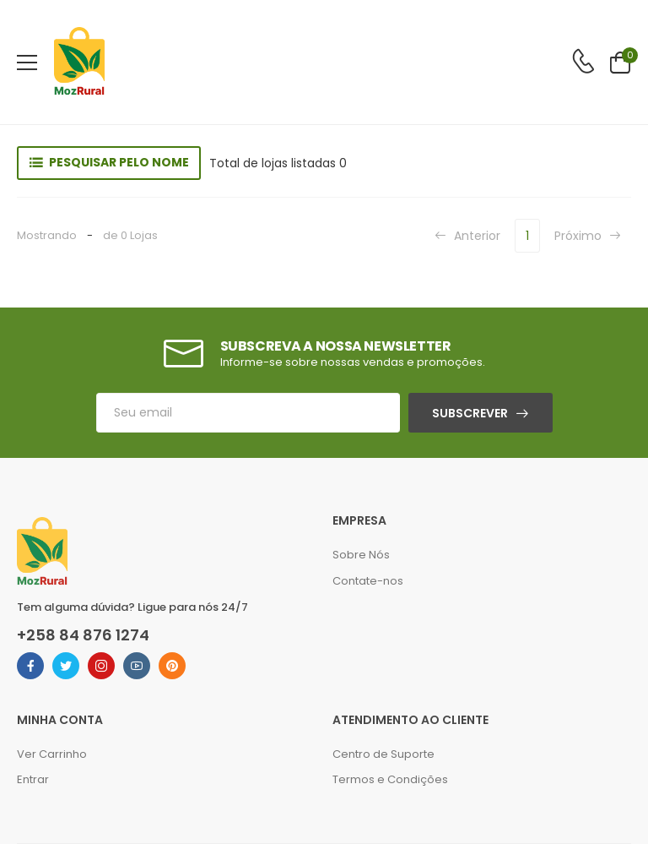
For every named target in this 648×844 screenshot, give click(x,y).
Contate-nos (367, 581)
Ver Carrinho (52, 754)
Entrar (33, 779)
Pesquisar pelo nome (119, 162)
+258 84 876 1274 (83, 635)
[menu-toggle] (27, 62)
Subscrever (470, 413)
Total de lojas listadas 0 (278, 163)
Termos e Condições (390, 779)
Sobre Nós (361, 555)
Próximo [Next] (587, 235)
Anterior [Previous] (467, 235)
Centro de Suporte (383, 754)
